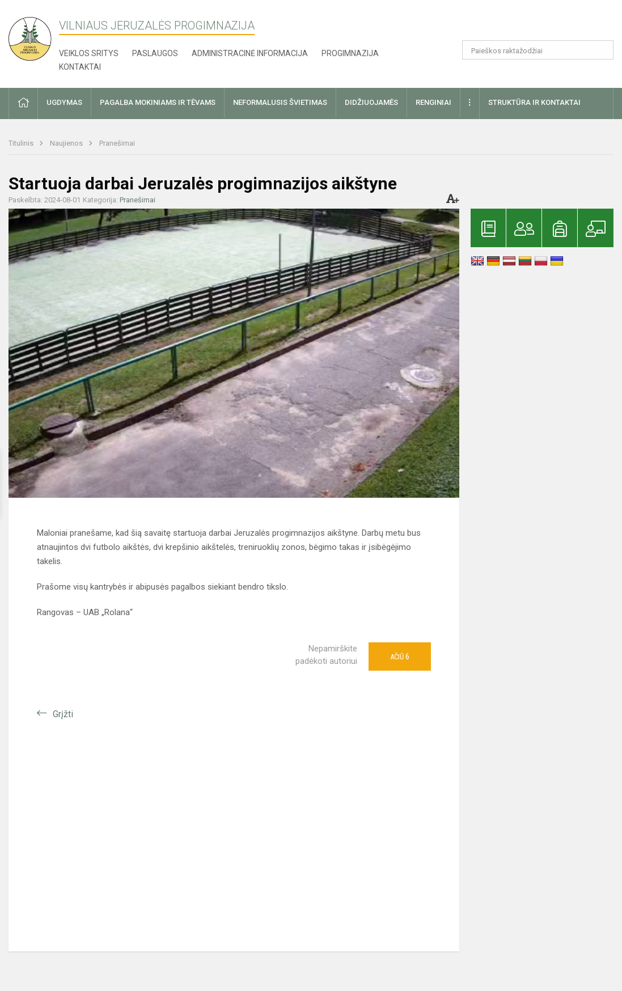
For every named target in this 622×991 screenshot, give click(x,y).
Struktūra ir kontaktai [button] (534, 102)
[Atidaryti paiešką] (601, 50)
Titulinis (22, 143)
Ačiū (399, 656)
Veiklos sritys (89, 53)
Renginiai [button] (433, 102)
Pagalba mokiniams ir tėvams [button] (157, 102)
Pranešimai (117, 143)
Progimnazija (350, 53)
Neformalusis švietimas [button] (280, 102)
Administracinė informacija (250, 53)
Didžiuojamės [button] (371, 102)
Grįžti (63, 714)
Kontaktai (80, 66)
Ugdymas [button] (64, 102)
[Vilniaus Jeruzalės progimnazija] (34, 35)
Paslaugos (155, 53)
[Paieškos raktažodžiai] (537, 50)
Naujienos (67, 143)
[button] (536, 24)
